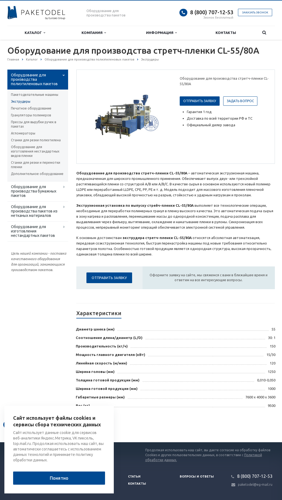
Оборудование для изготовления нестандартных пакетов (33, 231)
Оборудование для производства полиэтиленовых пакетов (34, 79)
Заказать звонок (255, 12)
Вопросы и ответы (197, 476)
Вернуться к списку (24, 425)
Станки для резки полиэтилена (36, 140)
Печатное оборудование (31, 108)
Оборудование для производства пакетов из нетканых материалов (34, 211)
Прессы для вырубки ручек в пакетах (33, 124)
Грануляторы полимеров (31, 115)
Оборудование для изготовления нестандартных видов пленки (35, 151)
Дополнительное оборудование (37, 174)
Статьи (134, 476)
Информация (161, 33)
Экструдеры (20, 101)
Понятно (59, 478)
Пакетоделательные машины (34, 94)
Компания (94, 33)
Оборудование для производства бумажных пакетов (33, 191)
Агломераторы (23, 133)
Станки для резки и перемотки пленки (35, 165)
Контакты (226, 33)
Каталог (35, 33)
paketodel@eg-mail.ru (255, 484)
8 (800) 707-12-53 (211, 12)
